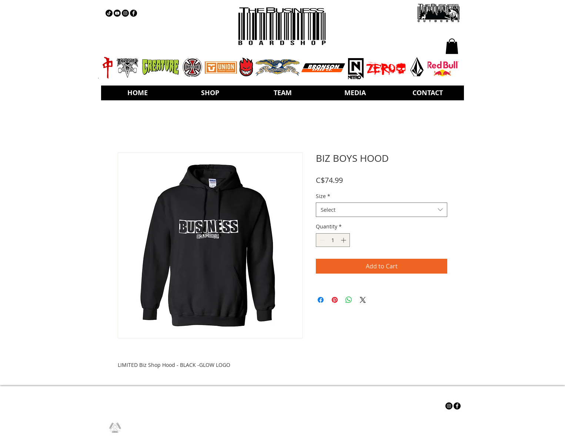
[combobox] (381, 210)
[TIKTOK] (109, 13)
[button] (451, 46)
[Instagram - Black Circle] (125, 13)
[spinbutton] (333, 240)
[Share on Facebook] (320, 299)
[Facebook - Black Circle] (133, 13)
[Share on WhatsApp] (348, 299)
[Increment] (344, 240)
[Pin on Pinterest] (334, 299)
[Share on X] (362, 299)
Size (323, 196)
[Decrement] (321, 240)
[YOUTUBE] (117, 13)
